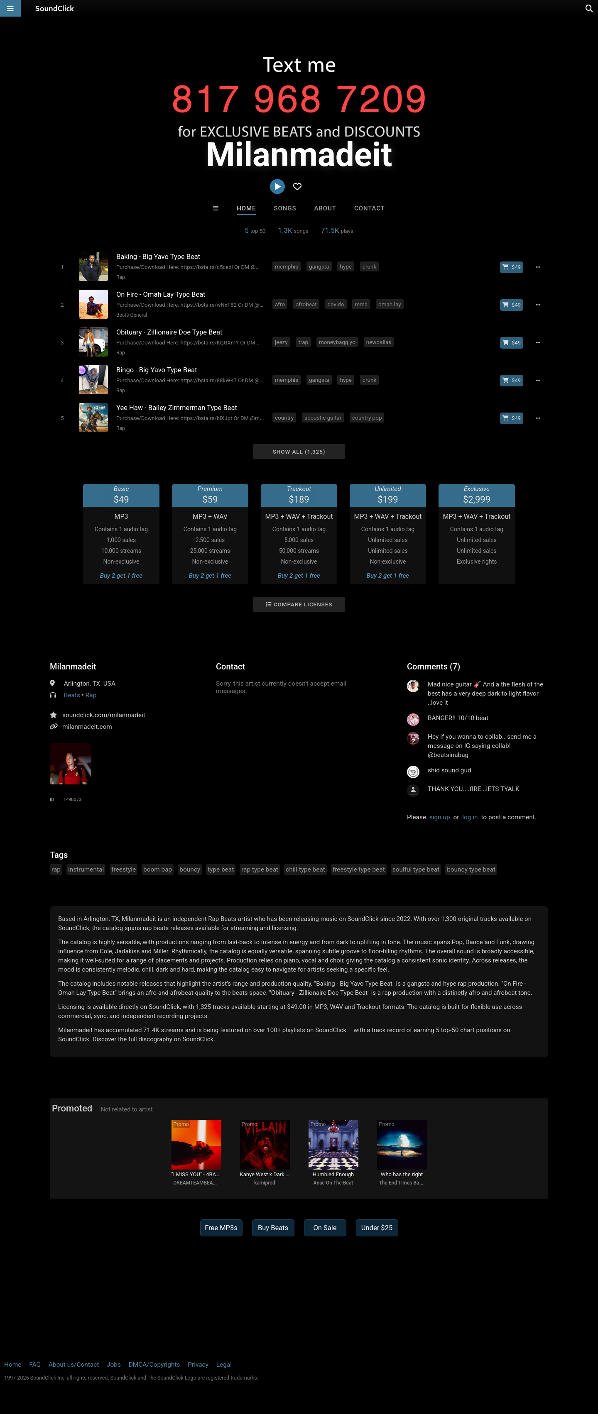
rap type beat (259, 869)
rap (56, 869)
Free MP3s (221, 1228)
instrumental (86, 869)
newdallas (379, 342)
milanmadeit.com (87, 726)
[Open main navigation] (10, 8)
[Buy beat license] (511, 267)
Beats (72, 695)
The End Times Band (402, 1183)
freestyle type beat (359, 869)
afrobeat (306, 304)
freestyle (123, 869)
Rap (120, 277)
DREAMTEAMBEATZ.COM (202, 1183)
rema (361, 304)
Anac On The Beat (333, 1183)
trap (303, 342)
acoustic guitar (322, 417)
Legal (224, 1364)
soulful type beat (416, 869)
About (325, 208)
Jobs (114, 1364)
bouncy (189, 869)
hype (346, 266)
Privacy (198, 1364)
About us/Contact (74, 1364)
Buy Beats (273, 1228)
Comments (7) (433, 667)
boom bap (157, 869)
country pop (367, 417)
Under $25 (376, 1228)
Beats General (131, 315)
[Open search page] (589, 8)
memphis (286, 266)
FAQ (35, 1364)
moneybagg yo (337, 342)
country (284, 417)
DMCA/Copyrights (154, 1364)
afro (280, 304)
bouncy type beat (471, 869)
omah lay (389, 304)
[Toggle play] (62, 267)
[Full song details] (538, 267)
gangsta (319, 266)
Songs (285, 208)
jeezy (281, 342)
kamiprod (264, 1183)
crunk (369, 266)
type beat (221, 869)
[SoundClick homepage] (54, 8)
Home (246, 208)
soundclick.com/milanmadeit (103, 715)
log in (470, 817)
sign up (439, 817)
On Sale (324, 1228)
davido (336, 304)
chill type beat (305, 869)
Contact (369, 208)
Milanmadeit (73, 667)
